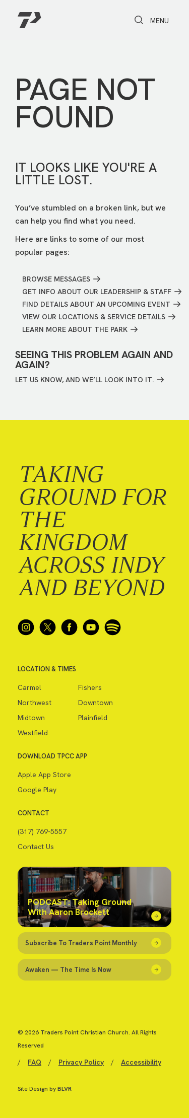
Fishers (90, 687)
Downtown (95, 702)
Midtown (31, 717)
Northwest (34, 702)
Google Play (37, 789)
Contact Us (36, 846)
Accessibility (141, 1062)
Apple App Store (44, 774)
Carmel (29, 687)
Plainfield (92, 717)
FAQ (34, 1062)
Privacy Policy (81, 1062)
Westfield (33, 732)
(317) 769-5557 (42, 831)
